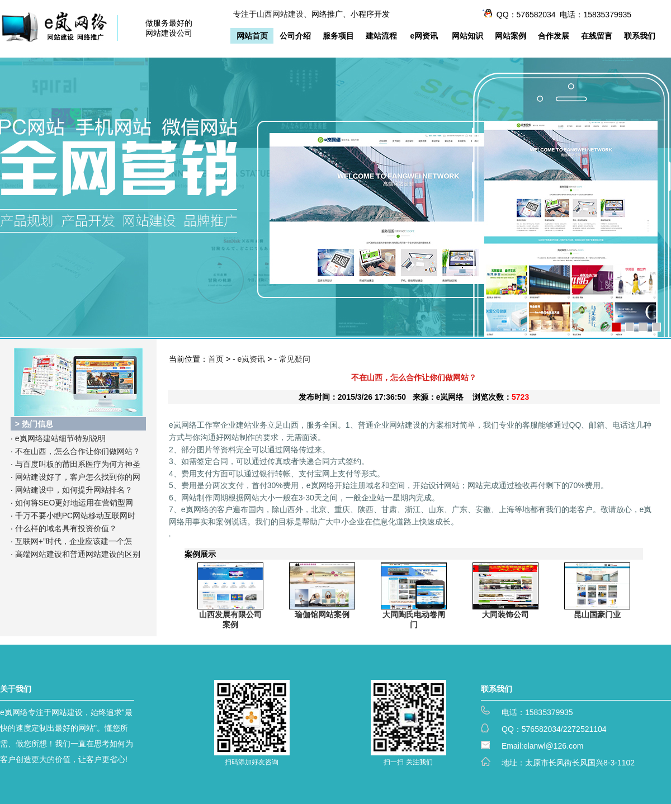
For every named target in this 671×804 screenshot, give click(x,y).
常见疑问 (294, 358)
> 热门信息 (34, 423)
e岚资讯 (252, 358)
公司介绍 (295, 35)
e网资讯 (424, 35)
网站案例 (510, 35)
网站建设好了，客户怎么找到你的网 (77, 476)
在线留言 (596, 35)
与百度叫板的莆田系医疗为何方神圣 (77, 464)
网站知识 (467, 35)
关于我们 (15, 688)
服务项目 (338, 35)
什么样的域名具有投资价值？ (66, 528)
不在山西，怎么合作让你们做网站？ (77, 451)
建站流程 (381, 35)
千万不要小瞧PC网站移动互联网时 (75, 515)
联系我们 (639, 35)
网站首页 (252, 35)
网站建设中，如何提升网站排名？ (74, 489)
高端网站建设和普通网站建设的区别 (77, 554)
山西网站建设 (280, 14)
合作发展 (553, 35)
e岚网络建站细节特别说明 (60, 438)
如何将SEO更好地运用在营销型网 (74, 502)
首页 (216, 358)
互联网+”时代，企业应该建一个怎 (73, 541)
